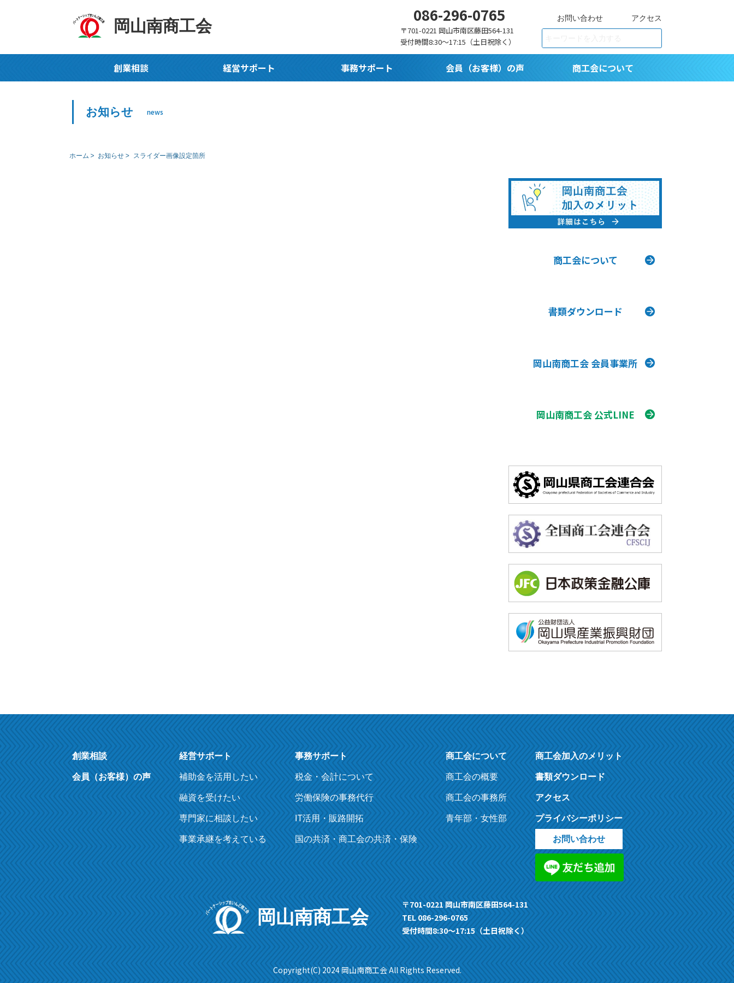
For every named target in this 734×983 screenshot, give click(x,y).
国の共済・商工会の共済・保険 (356, 829)
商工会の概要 (472, 767)
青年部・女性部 (476, 808)
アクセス (646, 18)
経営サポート (249, 67)
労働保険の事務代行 (334, 787)
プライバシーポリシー (579, 808)
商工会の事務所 (476, 787)
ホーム (79, 156)
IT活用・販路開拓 (329, 808)
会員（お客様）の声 (485, 67)
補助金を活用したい (218, 767)
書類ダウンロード (570, 767)
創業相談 (131, 67)
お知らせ (111, 156)
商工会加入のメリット (579, 746)
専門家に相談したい (218, 808)
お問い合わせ (580, 18)
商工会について (603, 67)
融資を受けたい (209, 787)
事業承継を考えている (223, 829)
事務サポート (367, 67)
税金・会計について (334, 767)
